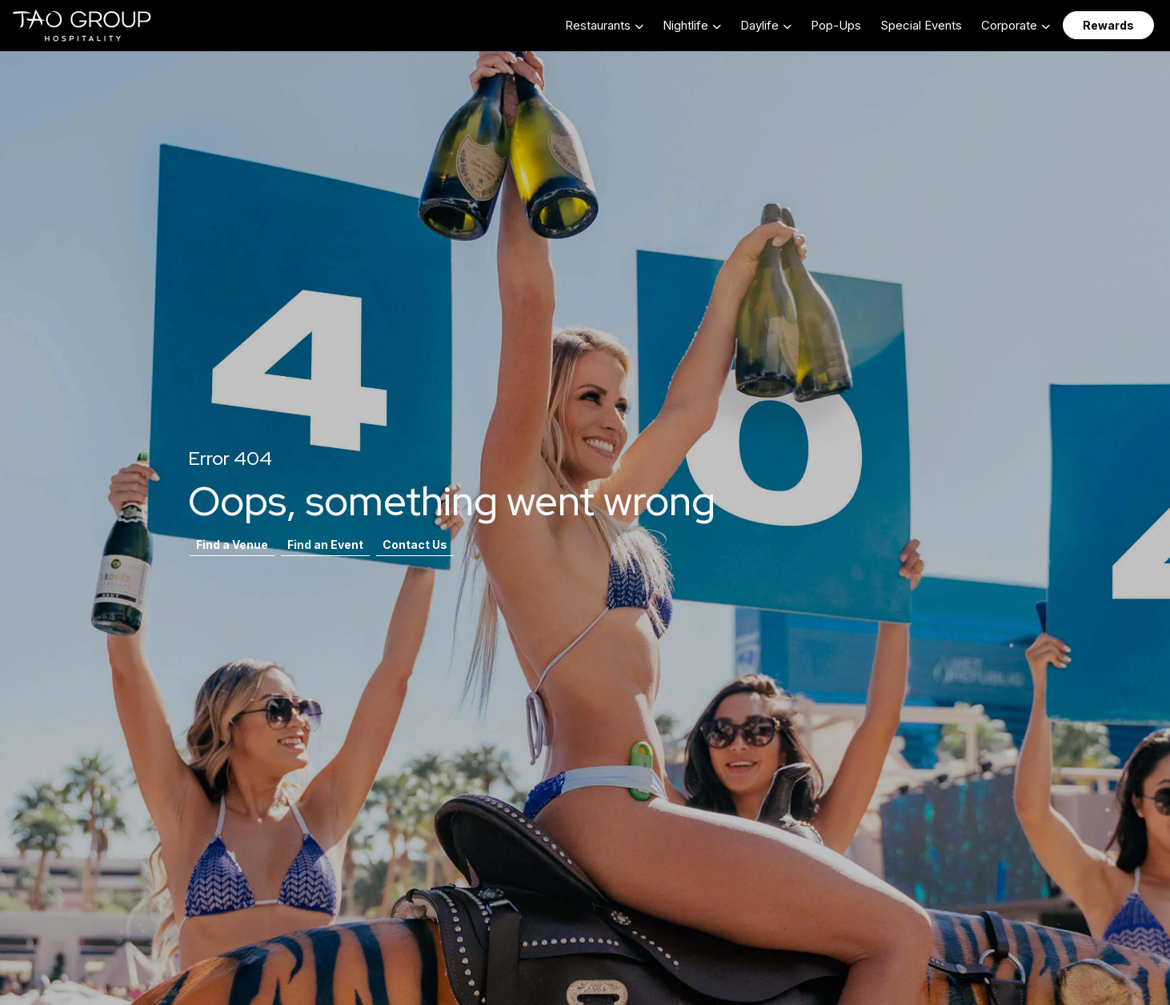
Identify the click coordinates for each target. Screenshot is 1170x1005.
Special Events (921, 25)
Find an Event (325, 544)
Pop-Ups (836, 25)
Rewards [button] (1108, 25)
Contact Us (415, 544)
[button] (604, 25)
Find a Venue (232, 544)
